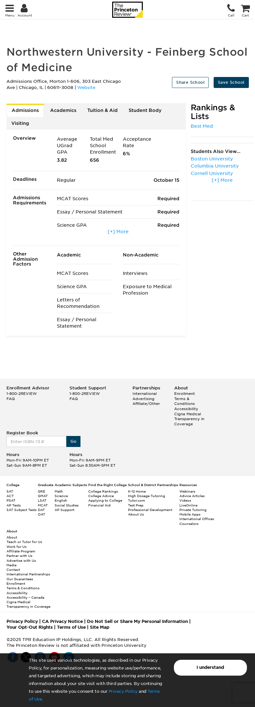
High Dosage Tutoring (146, 496)
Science (61, 496)
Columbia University (215, 166)
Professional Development (150, 510)
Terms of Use (71, 627)
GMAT (43, 496)
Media (11, 565)
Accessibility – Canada (25, 597)
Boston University (212, 158)
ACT (10, 496)
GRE (41, 491)
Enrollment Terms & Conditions (184, 398)
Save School (231, 82)
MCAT (43, 505)
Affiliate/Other (146, 403)
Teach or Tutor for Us (24, 542)
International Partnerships (28, 574)
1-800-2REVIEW (21, 393)
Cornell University (212, 173)
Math (59, 491)
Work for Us (16, 547)
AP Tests (13, 505)
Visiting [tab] (20, 123)
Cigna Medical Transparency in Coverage (189, 419)
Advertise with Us (21, 560)
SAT (9, 491)
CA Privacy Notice (62, 621)
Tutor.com (136, 500)
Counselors (188, 524)
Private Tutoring (193, 510)
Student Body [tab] (145, 110)
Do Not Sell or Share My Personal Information (137, 621)
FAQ (10, 399)
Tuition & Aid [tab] (102, 110)
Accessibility (186, 409)
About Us (136, 514)
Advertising (143, 399)
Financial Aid (99, 505)
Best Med (202, 126)
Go (73, 441)
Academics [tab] (63, 110)
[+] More (118, 231)
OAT (41, 514)
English (61, 500)
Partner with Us (19, 556)
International (145, 393)
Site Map (99, 627)
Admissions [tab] (25, 110)
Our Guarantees (19, 579)
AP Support (64, 510)
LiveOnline (188, 505)
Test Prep (135, 505)
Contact (13, 569)
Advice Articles (192, 496)
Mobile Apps (189, 514)
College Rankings (103, 491)
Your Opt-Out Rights (29, 627)
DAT (41, 510)
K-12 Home (137, 491)
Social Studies (67, 505)
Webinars (187, 491)
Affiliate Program (20, 551)
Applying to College (105, 500)
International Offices (196, 519)
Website (86, 87)
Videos (185, 500)
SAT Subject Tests (21, 510)
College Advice (101, 496)
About (11, 537)
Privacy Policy (123, 691)
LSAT (42, 500)
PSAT (11, 500)
